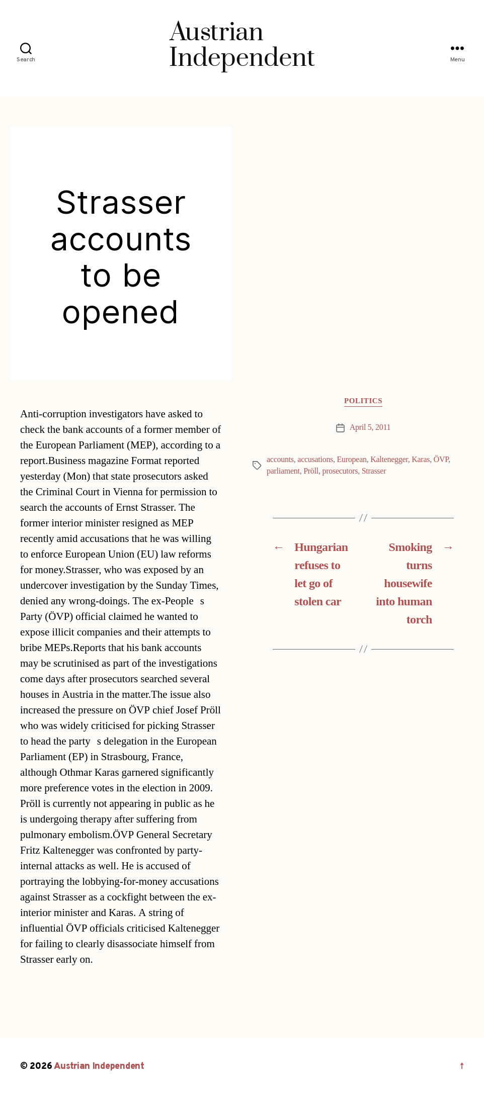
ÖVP (441, 459)
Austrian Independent (99, 1066)
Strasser (374, 471)
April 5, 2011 (370, 427)
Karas (421, 459)
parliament (283, 471)
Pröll (310, 471)
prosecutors (340, 471)
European (352, 459)
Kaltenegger (389, 459)
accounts (280, 459)
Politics (363, 401)
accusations (315, 459)
